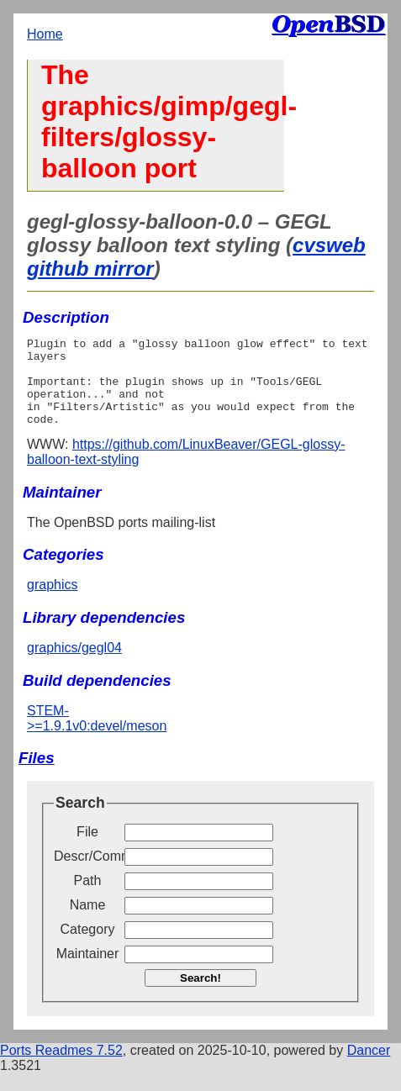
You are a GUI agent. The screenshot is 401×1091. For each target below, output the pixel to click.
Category (88, 947)
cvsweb (329, 245)
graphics (52, 602)
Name (88, 922)
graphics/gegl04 (74, 665)
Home (45, 34)
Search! (200, 995)
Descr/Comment (87, 874)
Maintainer (87, 971)
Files (36, 775)
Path (88, 898)
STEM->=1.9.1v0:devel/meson (96, 736)
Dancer (369, 1068)
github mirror (90, 268)
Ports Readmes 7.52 (61, 1068)
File (87, 849)
